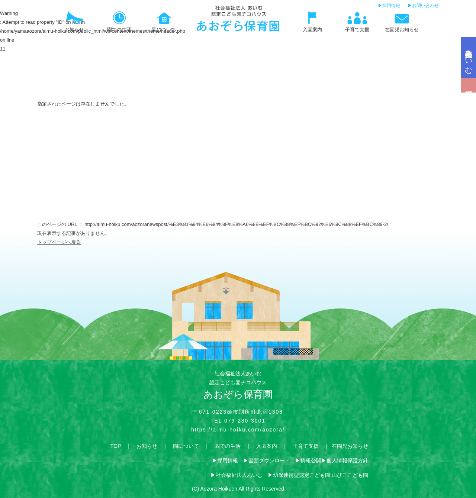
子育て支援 (306, 446)
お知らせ (146, 446)
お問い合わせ (425, 5)
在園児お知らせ (350, 446)
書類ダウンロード (269, 460)
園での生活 (228, 446)
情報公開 (310, 460)
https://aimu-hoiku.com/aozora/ (237, 430)
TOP (115, 446)
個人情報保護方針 (347, 460)
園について (186, 446)
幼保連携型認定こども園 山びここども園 (320, 475)
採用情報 (391, 5)
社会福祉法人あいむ (239, 475)
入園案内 (266, 446)
